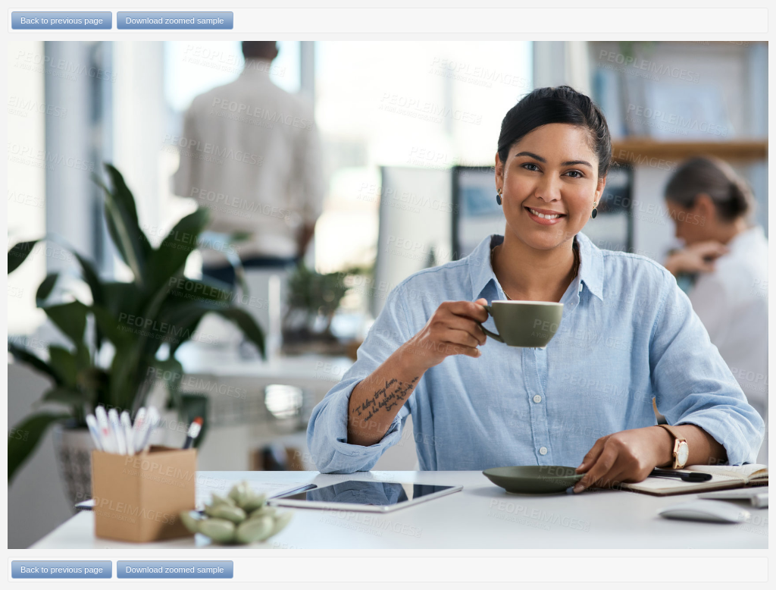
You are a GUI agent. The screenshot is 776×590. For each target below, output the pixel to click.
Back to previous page (61, 20)
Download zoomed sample (175, 20)
